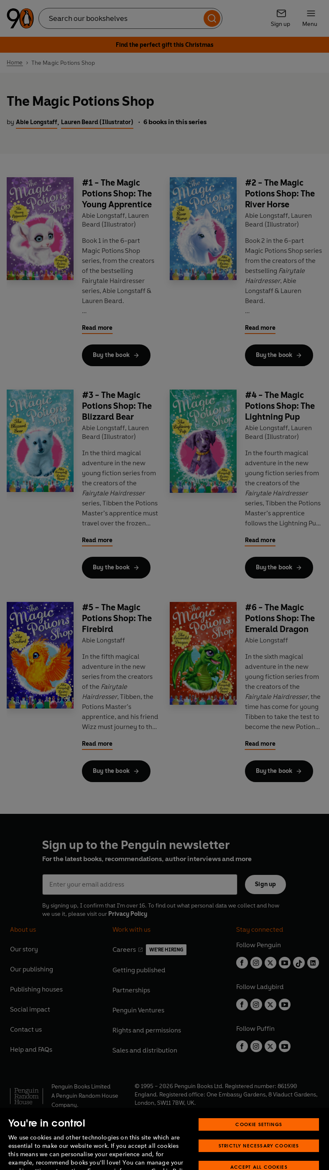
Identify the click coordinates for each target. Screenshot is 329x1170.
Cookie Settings (258, 1136)
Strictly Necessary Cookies (259, 1158)
